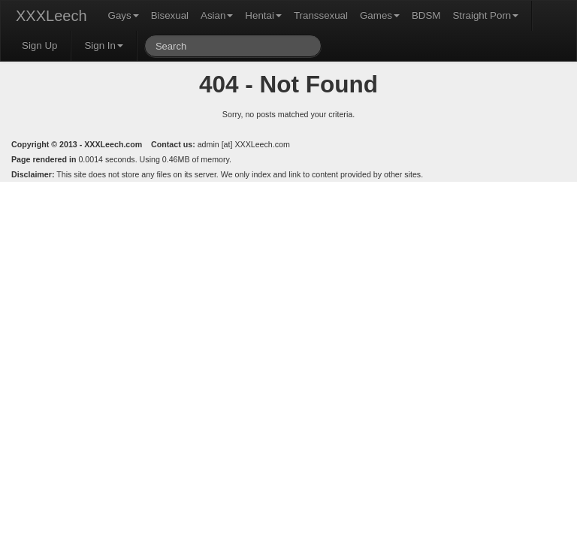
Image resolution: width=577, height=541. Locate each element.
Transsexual (321, 15)
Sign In (103, 45)
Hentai (263, 15)
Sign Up (39, 45)
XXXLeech (51, 16)
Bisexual (170, 15)
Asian (217, 15)
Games (380, 15)
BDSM (426, 15)
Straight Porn (485, 15)
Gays (123, 15)
